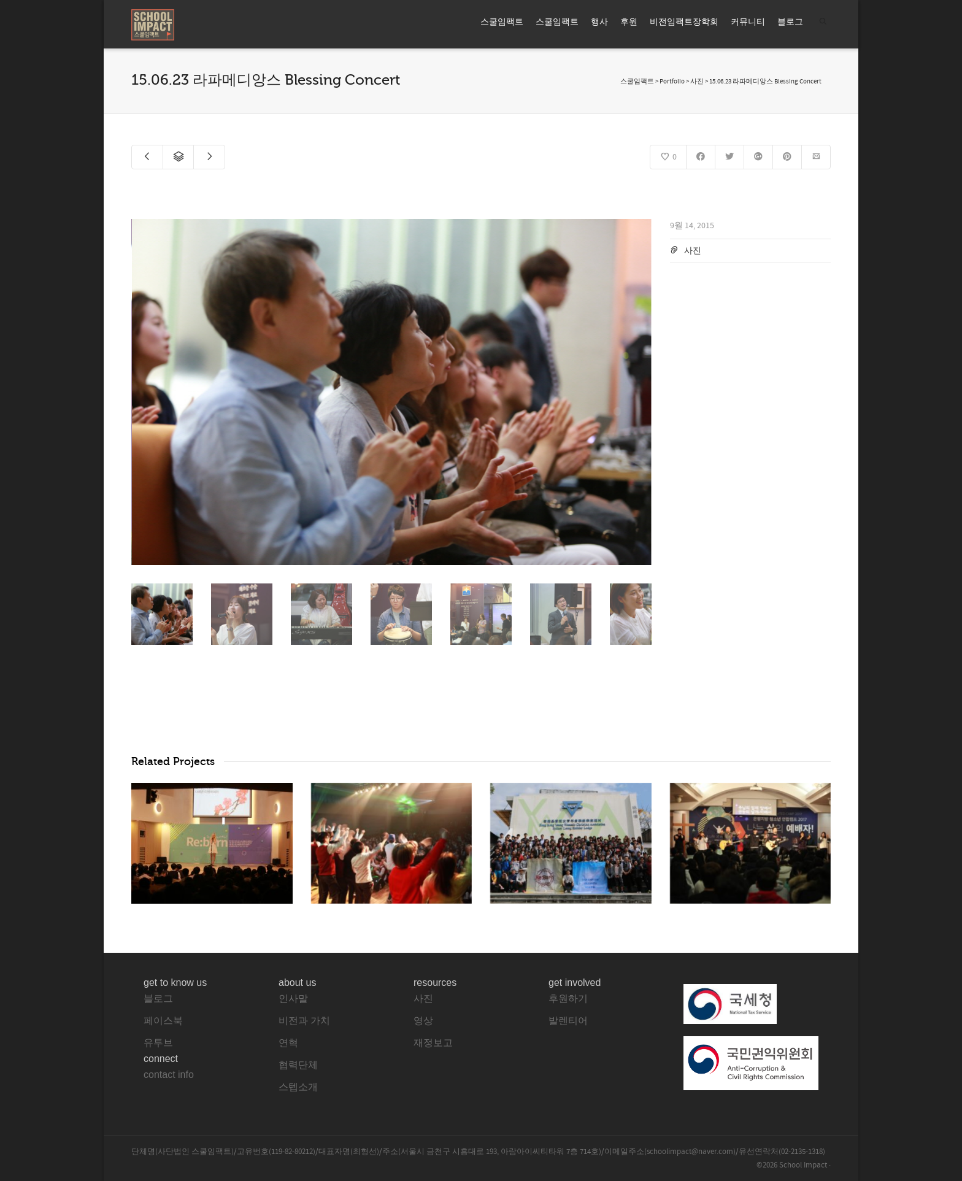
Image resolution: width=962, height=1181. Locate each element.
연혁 (288, 1042)
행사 (599, 22)
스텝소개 (298, 1087)
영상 (423, 1020)
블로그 (790, 22)
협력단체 (298, 1065)
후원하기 (568, 998)
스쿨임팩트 (501, 22)
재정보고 (433, 1042)
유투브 (158, 1042)
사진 (692, 250)
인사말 (293, 998)
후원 (628, 22)
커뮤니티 (748, 22)
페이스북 (163, 1020)
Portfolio (672, 81)
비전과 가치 (304, 1020)
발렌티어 (568, 1020)
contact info (169, 1074)
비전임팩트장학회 (684, 22)
